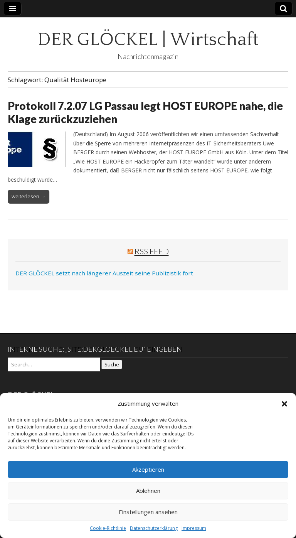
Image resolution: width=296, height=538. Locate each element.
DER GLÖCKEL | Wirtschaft (148, 39)
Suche (111, 364)
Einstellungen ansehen (148, 512)
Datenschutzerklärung (154, 528)
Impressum (194, 528)
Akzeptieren (148, 469)
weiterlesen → (28, 196)
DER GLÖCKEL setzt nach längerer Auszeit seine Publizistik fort (104, 273)
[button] (284, 404)
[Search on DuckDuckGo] (54, 364)
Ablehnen (148, 490)
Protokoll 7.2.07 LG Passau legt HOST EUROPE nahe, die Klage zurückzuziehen (145, 112)
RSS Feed (152, 251)
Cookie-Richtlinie (108, 528)
